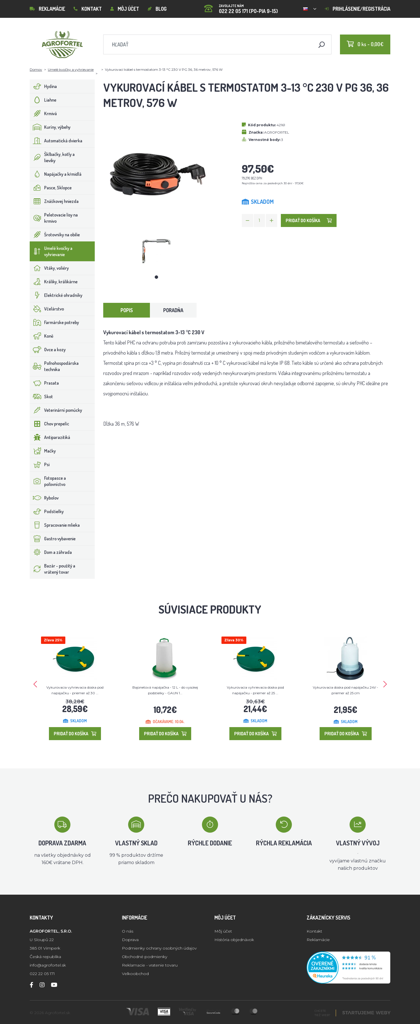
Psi (39, 464)
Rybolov (44, 498)
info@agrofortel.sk (48, 965)
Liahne (43, 100)
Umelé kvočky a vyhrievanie (71, 69)
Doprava (130, 939)
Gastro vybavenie (53, 538)
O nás (127, 931)
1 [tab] (156, 277)
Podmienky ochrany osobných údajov (159, 948)
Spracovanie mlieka (55, 525)
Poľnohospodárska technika (54, 366)
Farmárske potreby (54, 322)
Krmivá (43, 113)
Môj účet (124, 9)
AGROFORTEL (276, 132)
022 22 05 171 (42, 973)
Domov (36, 69)
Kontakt (88, 9)
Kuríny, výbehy (50, 127)
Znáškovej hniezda (54, 201)
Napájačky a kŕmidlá (55, 174)
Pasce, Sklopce (51, 188)
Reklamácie (47, 9)
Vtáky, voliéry (49, 268)
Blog (157, 9)
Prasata (44, 383)
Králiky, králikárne (53, 282)
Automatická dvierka (56, 141)
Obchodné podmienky (144, 956)
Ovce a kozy (48, 349)
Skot (41, 396)
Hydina (43, 86)
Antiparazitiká (50, 437)
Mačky (43, 451)
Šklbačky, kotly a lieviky (52, 157)
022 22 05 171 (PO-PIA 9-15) (241, 7)
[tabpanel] (156, 251)
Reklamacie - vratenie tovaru (150, 965)
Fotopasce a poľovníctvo (48, 481)
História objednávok (234, 939)
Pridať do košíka (309, 220)
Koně (41, 336)
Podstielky (47, 511)
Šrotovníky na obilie (55, 235)
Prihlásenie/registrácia (357, 9)
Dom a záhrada (51, 552)
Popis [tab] (126, 310)
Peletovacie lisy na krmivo (54, 218)
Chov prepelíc (49, 424)
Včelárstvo (47, 309)
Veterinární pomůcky (56, 410)
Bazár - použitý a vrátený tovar (52, 569)
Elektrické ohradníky (56, 295)
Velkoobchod (135, 973)
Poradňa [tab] (173, 310)
